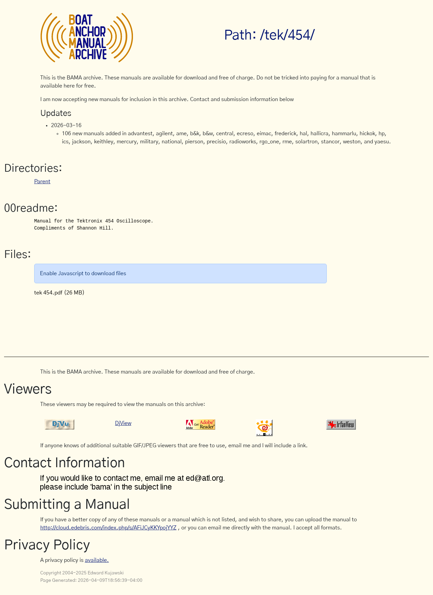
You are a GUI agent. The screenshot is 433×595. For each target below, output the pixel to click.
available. (97, 560)
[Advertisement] (163, 323)
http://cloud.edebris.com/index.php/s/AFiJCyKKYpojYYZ (108, 527)
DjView (123, 423)
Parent (42, 181)
